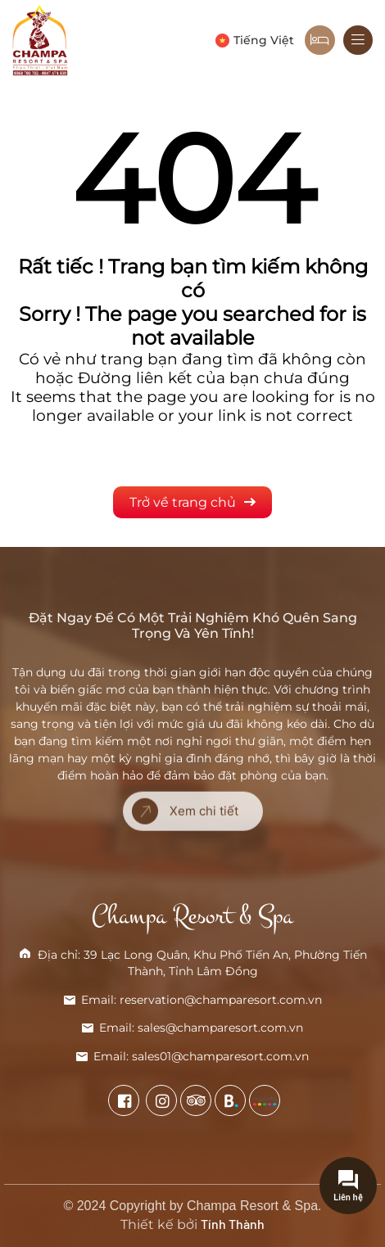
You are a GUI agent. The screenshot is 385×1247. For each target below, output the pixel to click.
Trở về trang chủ (192, 502)
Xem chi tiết (185, 784)
